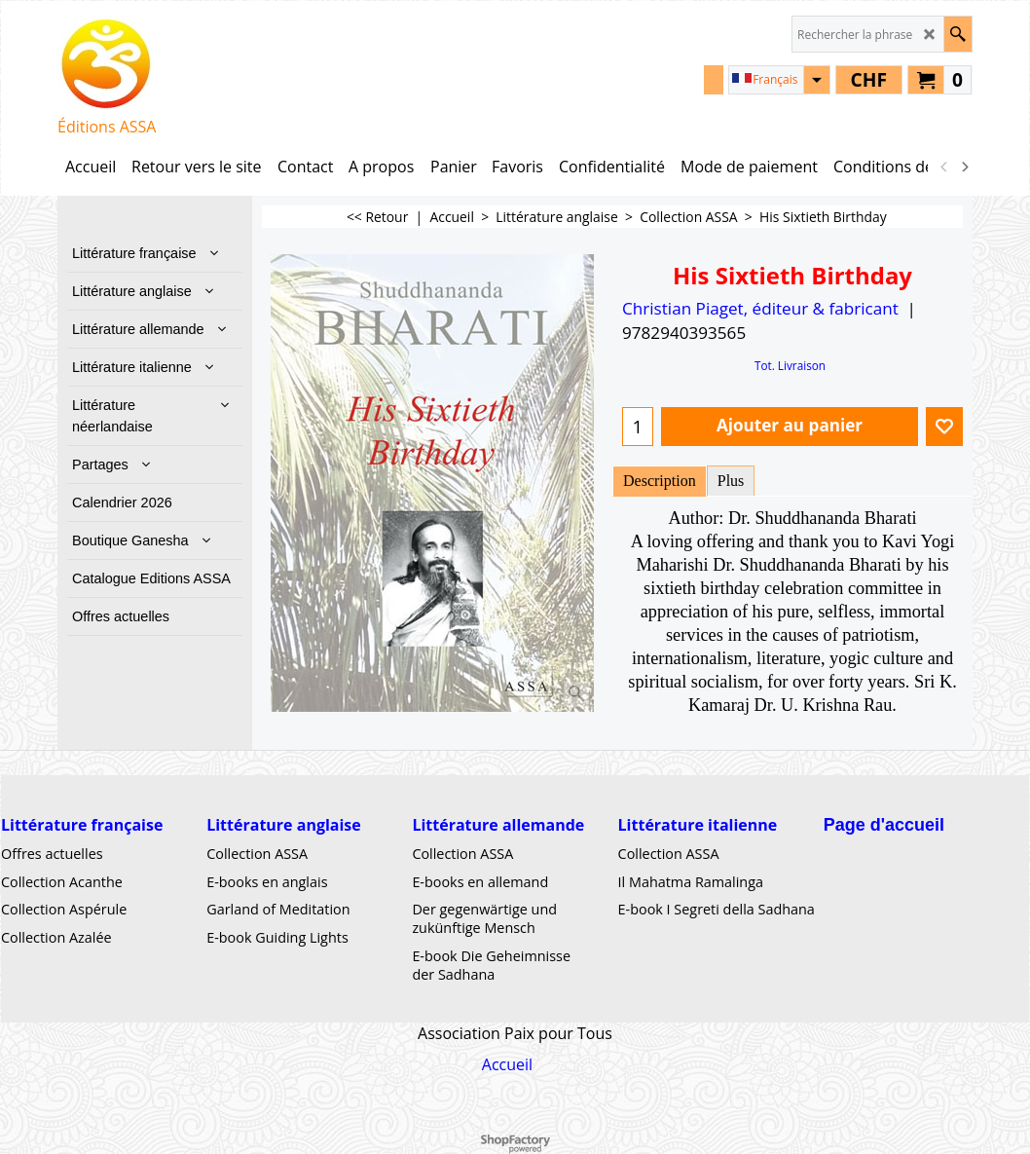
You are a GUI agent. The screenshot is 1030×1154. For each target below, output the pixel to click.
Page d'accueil (884, 824)
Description (659, 480)
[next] (964, 166)
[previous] (944, 166)
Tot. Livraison (790, 365)
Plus (731, 480)
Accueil (507, 1064)
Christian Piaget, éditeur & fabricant (760, 308)
